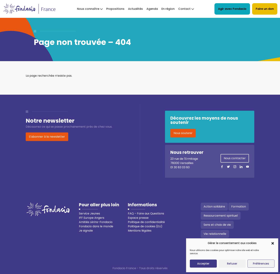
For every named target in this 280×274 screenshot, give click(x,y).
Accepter (203, 263)
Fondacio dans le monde (96, 226)
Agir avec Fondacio (232, 9)
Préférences (261, 263)
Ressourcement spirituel (221, 216)
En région (168, 9)
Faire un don (265, 9)
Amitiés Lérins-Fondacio (95, 222)
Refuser (232, 263)
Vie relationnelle (215, 234)
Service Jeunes (89, 213)
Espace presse (138, 218)
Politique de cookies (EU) (145, 226)
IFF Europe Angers (91, 218)
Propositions (115, 9)
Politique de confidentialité (146, 222)
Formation (238, 206)
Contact (184, 9)
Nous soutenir (183, 133)
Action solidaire (214, 206)
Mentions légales (139, 231)
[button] (272, 243)
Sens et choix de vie (217, 225)
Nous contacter (235, 158)
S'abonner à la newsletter (47, 137)
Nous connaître (88, 9)
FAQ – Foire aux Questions (146, 213)
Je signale (86, 231)
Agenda (152, 9)
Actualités (135, 9)
